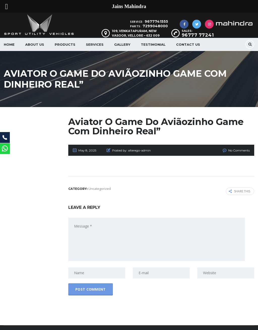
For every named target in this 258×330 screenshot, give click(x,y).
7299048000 (155, 26)
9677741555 (156, 21)
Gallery (122, 44)
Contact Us (188, 44)
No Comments (239, 150)
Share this (239, 191)
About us (34, 44)
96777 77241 (198, 35)
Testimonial (153, 44)
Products (65, 44)
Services (95, 44)
